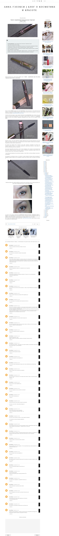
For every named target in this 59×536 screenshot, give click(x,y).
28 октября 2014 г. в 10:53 (16, 279)
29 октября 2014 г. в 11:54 (16, 464)
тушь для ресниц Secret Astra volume (18, 112)
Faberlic (14, 223)
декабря (46, 172)
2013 (45, 216)
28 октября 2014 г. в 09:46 (16, 257)
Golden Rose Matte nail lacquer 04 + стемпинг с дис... (49, 207)
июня (45, 211)
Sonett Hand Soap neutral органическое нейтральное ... (49, 176)
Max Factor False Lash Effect (27, 217)
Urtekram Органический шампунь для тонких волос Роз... (49, 182)
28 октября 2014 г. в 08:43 (16, 244)
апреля (46, 213)
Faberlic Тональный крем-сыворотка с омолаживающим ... (49, 195)
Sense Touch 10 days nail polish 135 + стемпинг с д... (49, 202)
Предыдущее (37, 534)
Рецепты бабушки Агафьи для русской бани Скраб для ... (49, 193)
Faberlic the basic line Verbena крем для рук (49, 190)
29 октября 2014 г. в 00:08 (16, 457)
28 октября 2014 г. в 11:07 (16, 285)
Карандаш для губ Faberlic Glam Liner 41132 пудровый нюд (48, 42)
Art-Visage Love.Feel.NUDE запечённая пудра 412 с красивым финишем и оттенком (48, 155)
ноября (46, 173)
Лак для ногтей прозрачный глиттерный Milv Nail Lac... (49, 184)
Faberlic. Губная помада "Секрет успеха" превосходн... (49, 185)
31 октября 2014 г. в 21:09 (16, 490)
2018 (45, 168)
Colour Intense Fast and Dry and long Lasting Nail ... (49, 203)
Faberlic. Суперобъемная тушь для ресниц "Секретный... (49, 179)
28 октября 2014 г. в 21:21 (16, 430)
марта (46, 214)
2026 (45, 161)
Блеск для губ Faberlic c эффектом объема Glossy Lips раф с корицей (47, 93)
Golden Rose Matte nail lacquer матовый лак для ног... (49, 200)
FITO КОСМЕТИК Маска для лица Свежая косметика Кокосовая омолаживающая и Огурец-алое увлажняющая (47, 80)
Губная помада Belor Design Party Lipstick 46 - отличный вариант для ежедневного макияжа (47, 67)
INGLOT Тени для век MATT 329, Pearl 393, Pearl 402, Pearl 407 (48, 130)
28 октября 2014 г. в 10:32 (16, 272)
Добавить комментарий (22, 516)
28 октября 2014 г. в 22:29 (16, 437)
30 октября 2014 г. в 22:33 (16, 477)
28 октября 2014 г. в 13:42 (16, 368)
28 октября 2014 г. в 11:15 (16, 335)
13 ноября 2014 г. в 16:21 (16, 496)
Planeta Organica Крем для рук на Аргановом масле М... (49, 199)
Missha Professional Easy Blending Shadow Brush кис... (49, 187)
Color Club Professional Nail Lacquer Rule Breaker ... (48, 177)
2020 (45, 166)
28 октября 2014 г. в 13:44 (16, 374)
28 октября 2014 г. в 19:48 (16, 415)
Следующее (8, 534)
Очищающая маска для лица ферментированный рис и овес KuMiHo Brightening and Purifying (47, 105)
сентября (46, 209)
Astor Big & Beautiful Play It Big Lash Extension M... (49, 208)
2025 (45, 162)
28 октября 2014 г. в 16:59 (16, 400)
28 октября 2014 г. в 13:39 (16, 362)
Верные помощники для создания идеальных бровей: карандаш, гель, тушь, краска (48, 54)
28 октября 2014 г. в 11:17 (16, 342)
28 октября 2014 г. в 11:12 (16, 305)
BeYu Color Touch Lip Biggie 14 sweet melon (49, 180)
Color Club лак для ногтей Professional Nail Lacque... (48, 188)
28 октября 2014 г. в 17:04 (16, 408)
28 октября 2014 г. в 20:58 (16, 423)
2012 (45, 217)
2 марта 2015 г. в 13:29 (16, 509)
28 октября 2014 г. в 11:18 (16, 349)
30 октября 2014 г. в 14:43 (16, 470)
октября (46, 174)
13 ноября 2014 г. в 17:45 (16, 503)
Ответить (10, 247)
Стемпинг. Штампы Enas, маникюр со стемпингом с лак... (49, 192)
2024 (45, 163)
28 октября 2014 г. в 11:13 (16, 322)
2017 (45, 169)
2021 (45, 165)
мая (45, 212)
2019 (45, 167)
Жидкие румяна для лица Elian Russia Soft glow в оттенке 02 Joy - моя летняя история (47, 143)
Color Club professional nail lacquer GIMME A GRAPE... (48, 197)
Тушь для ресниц (10, 223)
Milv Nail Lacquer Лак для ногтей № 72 (49, 205)
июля (45, 210)
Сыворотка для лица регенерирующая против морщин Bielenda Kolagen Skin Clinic (48, 118)
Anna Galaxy (11, 244)
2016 (45, 170)
